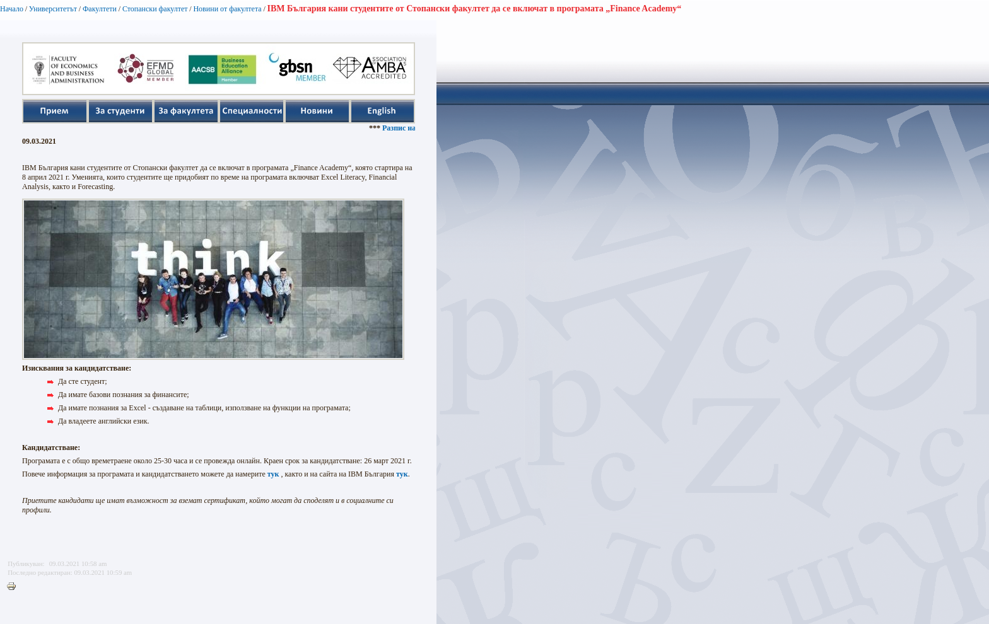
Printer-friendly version (14, 586)
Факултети (100, 8)
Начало (11, 8)
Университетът (53, 8)
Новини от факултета (227, 8)
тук (273, 474)
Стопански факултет (155, 8)
